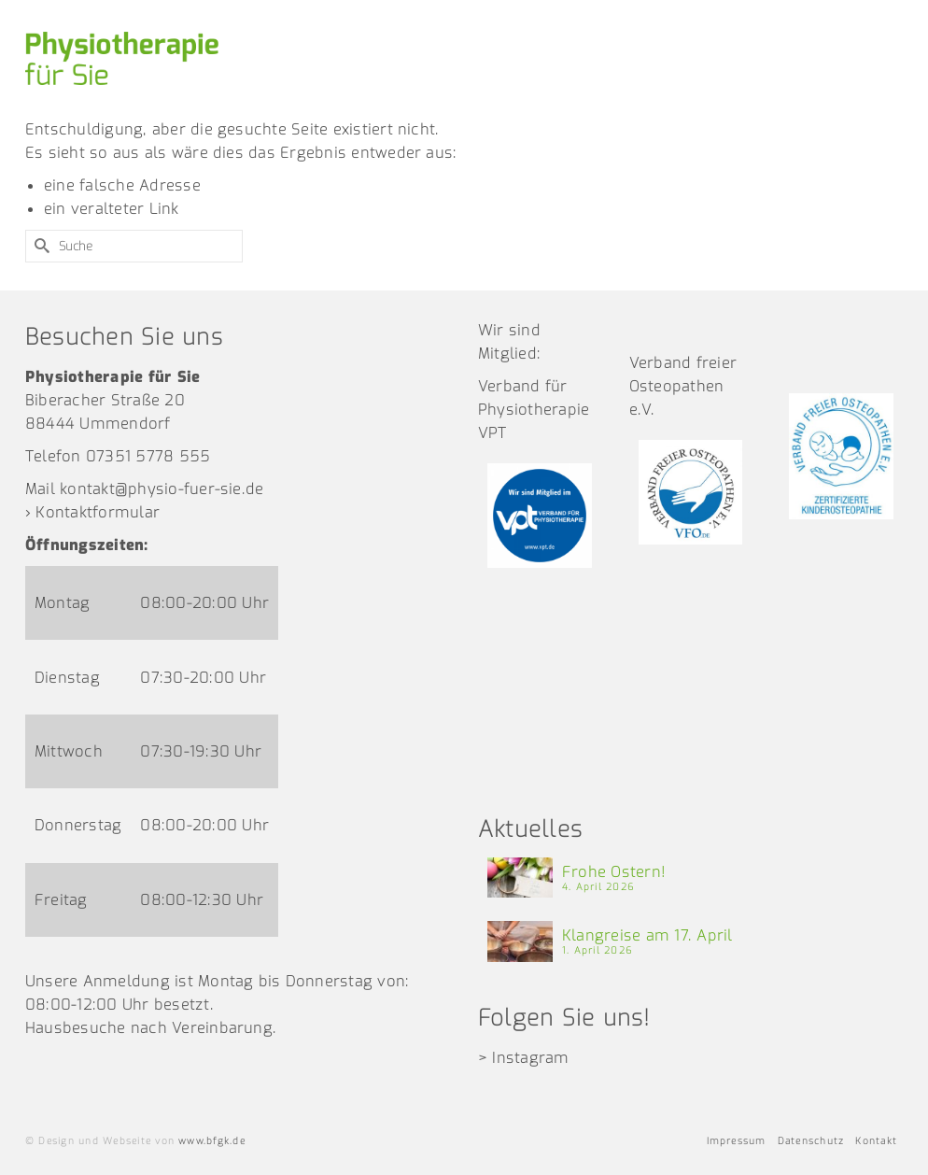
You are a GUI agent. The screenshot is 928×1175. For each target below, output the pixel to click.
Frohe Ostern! (614, 872)
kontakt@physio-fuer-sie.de (161, 489)
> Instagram (523, 1058)
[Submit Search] (39, 246)
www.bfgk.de (212, 1141)
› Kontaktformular (92, 512)
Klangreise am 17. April (647, 935)
